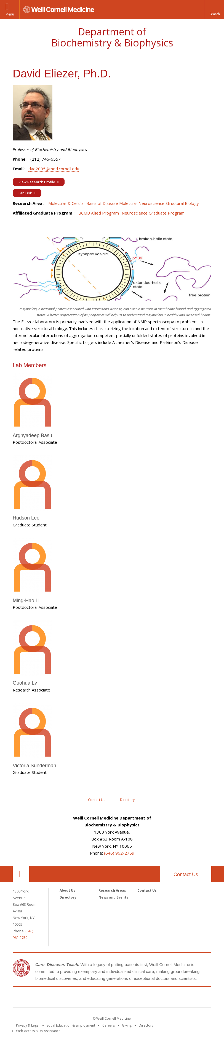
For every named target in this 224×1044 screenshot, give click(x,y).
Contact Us (186, 874)
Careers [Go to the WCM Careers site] (108, 1025)
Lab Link (25, 192)
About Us (67, 890)
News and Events (113, 897)
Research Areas (112, 890)
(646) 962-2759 (119, 853)
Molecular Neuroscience (141, 203)
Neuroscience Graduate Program (153, 213)
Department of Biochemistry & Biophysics (112, 37)
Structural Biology (182, 203)
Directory (68, 897)
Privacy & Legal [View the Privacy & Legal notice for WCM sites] (27, 1025)
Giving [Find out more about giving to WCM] (127, 1025)
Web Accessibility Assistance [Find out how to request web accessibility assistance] (38, 1031)
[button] (214, 9)
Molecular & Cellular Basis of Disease (83, 203)
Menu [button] (10, 14)
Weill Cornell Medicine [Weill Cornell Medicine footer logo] (112, 998)
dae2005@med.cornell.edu (53, 168)
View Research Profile (37, 181)
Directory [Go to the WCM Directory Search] (146, 1025)
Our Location (21, 874)
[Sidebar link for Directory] (127, 794)
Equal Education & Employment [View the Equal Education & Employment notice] (71, 1025)
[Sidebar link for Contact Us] (97, 794)
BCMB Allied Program (98, 213)
